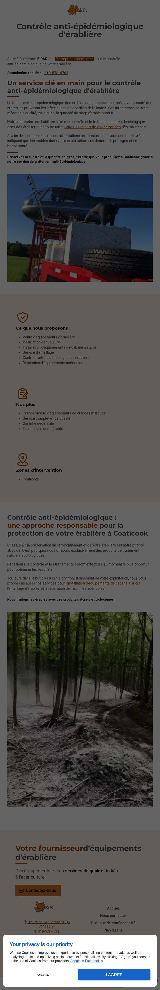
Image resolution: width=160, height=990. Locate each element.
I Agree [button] (114, 974)
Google (75, 961)
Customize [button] (43, 974)
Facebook (92, 961)
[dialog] (80, 961)
